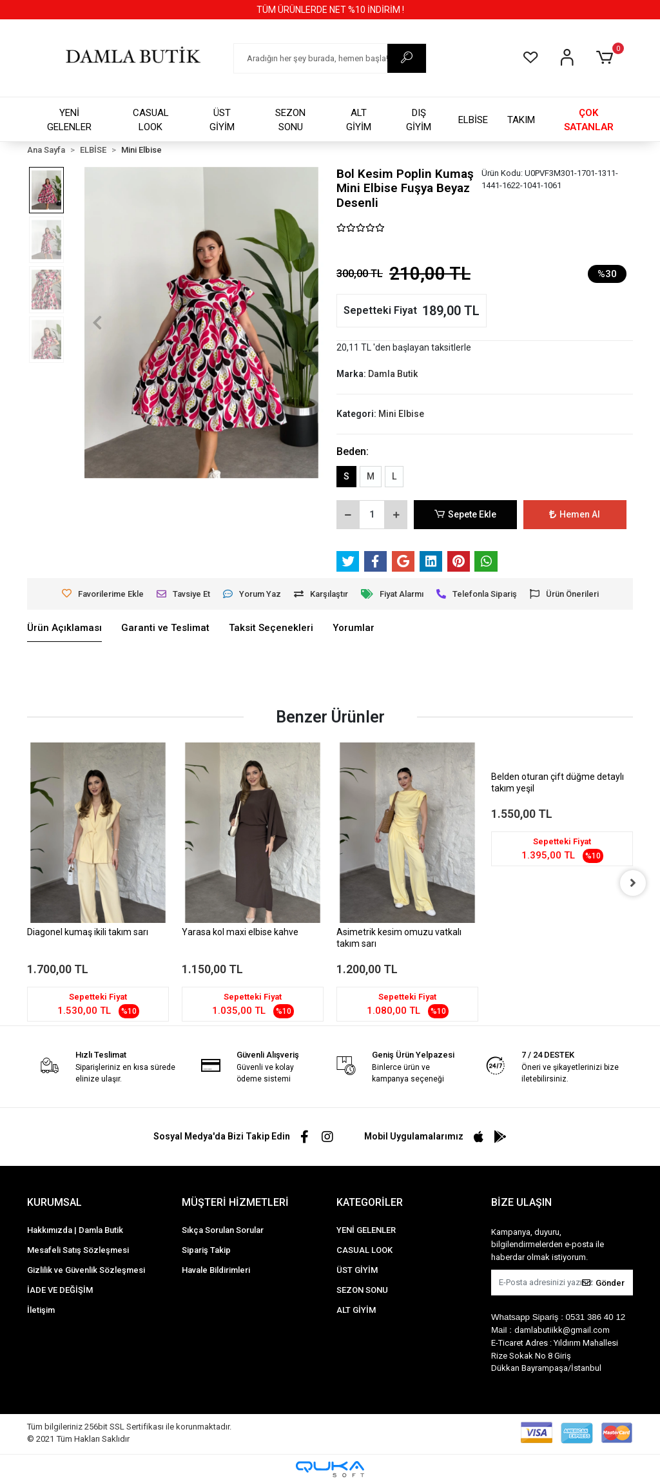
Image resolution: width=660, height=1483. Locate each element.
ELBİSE (473, 120)
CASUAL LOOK (151, 120)
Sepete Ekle (465, 514)
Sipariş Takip (206, 1250)
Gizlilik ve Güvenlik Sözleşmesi (86, 1270)
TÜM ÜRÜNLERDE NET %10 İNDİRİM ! (330, 10)
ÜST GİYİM (222, 120)
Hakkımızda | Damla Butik (75, 1230)
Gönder (603, 1283)
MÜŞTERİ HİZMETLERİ (235, 1202)
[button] (606, 58)
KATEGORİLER (369, 1202)
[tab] (64, 628)
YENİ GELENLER (69, 120)
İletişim (41, 1310)
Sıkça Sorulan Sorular (223, 1230)
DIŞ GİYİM (418, 120)
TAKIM (521, 120)
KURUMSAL (54, 1202)
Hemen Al (575, 514)
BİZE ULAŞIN (521, 1202)
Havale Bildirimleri (216, 1270)
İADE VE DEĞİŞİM (60, 1290)
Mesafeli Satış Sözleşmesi (78, 1250)
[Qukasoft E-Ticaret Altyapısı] (330, 1469)
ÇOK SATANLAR (589, 120)
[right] (633, 883)
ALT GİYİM (358, 120)
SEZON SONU (290, 120)
